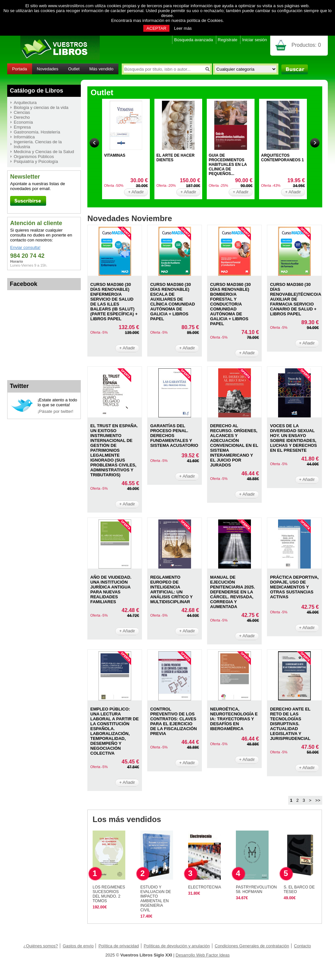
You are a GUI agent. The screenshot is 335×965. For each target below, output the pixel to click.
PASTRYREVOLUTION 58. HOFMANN (256, 889)
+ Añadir (136, 191)
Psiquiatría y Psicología (36, 161)
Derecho (22, 117)
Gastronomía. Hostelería (37, 132)
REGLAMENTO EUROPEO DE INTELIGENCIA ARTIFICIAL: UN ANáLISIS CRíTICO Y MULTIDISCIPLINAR (171, 589)
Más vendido (101, 68)
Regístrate (228, 39)
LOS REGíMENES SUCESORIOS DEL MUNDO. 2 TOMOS (109, 894)
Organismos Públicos (34, 156)
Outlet (73, 68)
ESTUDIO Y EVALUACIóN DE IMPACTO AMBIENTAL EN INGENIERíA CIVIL (155, 898)
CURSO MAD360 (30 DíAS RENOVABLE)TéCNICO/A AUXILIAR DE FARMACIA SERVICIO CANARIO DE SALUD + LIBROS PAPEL (295, 299)
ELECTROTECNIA (204, 887)
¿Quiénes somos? (41, 945)
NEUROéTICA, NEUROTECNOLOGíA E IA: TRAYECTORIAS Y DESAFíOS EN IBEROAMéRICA (233, 719)
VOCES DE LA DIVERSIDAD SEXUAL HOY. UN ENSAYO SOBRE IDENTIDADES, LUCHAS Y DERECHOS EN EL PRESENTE (293, 438)
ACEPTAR (156, 28)
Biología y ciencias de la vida (41, 107)
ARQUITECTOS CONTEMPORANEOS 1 (282, 157)
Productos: (306, 45)
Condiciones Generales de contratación (252, 945)
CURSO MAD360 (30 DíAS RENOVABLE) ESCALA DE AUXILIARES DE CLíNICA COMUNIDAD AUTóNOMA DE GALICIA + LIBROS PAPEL (172, 301)
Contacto (302, 945)
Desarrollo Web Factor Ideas (203, 955)
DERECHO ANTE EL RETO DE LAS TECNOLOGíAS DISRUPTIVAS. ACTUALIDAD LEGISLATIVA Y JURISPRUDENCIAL (290, 724)
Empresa (22, 127)
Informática (24, 136)
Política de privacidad (118, 945)
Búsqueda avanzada (193, 39)
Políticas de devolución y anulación (177, 945)
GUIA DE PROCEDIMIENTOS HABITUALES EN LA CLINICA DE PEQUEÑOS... (228, 164)
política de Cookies (205, 20)
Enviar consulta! (25, 247)
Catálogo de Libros (36, 90)
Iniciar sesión (254, 39)
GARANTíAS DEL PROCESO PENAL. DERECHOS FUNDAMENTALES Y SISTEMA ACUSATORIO (174, 435)
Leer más (183, 28)
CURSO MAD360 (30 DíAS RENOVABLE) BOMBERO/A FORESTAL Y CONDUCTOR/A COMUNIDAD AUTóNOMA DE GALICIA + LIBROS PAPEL (230, 304)
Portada (19, 68)
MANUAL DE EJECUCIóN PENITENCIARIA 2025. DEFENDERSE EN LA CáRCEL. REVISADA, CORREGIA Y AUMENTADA (232, 592)
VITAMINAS (114, 155)
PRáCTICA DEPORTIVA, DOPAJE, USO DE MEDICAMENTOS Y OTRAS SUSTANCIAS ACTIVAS (294, 587)
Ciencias (22, 112)
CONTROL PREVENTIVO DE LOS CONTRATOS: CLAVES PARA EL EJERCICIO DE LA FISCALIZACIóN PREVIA (173, 721)
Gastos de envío (78, 945)
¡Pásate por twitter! (55, 411)
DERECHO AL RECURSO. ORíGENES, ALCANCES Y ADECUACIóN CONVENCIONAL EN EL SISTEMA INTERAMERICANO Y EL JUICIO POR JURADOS (234, 445)
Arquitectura (25, 102)
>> (317, 800)
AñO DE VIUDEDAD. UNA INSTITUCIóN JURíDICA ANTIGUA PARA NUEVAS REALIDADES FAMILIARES (111, 589)
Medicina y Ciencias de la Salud (44, 151)
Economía (23, 122)
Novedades (48, 68)
